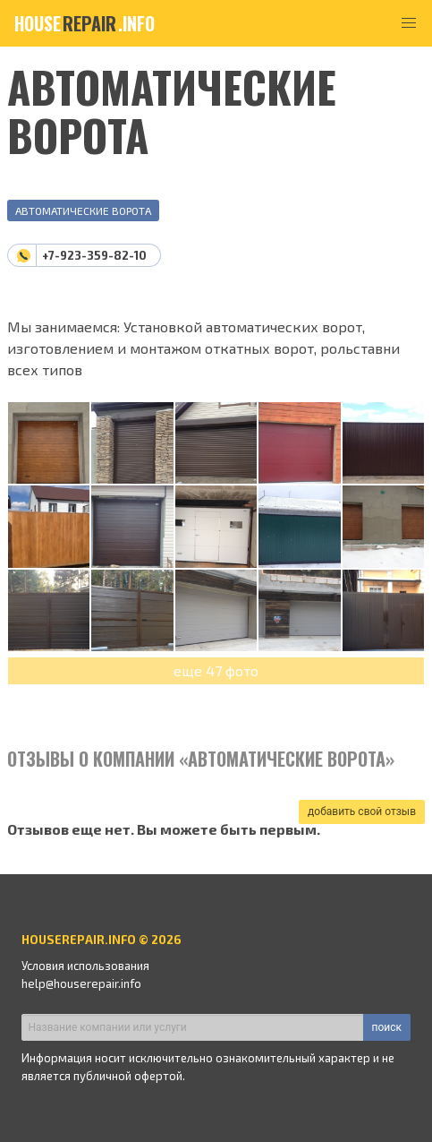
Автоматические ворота (83, 210)
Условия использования (85, 965)
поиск (387, 1027)
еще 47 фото (216, 670)
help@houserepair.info (81, 983)
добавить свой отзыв (362, 811)
